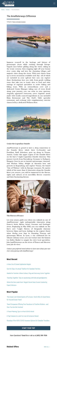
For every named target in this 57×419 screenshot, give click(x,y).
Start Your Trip (28, 328)
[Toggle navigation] (54, 3)
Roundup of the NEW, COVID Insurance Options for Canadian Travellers (28, 321)
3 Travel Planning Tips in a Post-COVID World (20, 312)
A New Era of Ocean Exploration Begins (19, 264)
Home (2, 9)
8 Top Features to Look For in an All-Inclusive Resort (23, 316)
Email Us (25, 335)
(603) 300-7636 (41, 335)
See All (46, 346)
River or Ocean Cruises (18, 22)
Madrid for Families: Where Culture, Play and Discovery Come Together (28, 273)
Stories (8, 9)
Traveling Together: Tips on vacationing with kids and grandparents (27, 278)
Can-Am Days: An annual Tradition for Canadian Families (23, 269)
